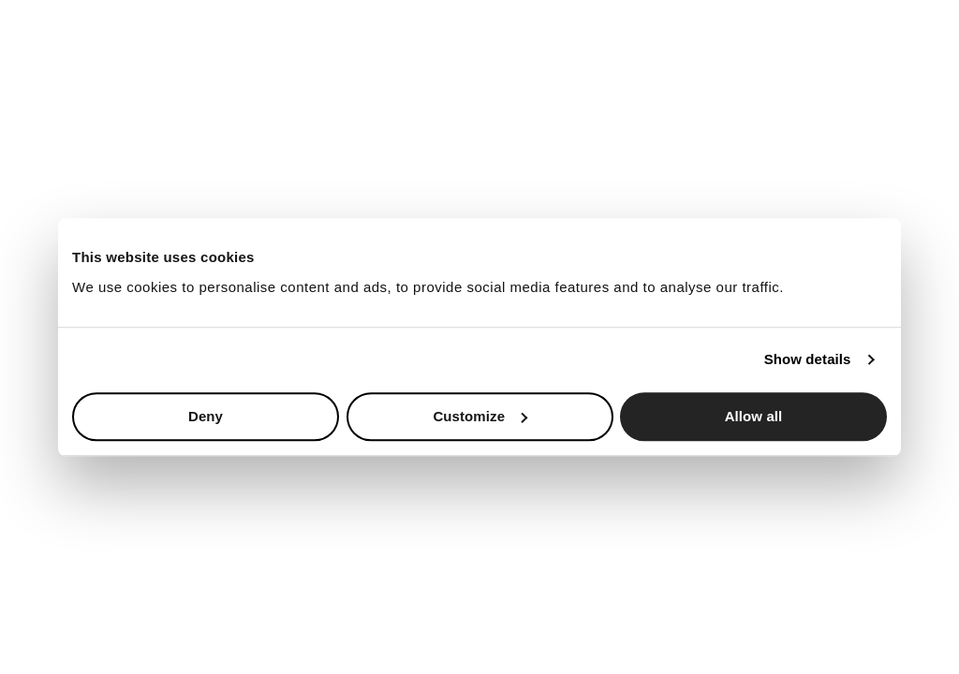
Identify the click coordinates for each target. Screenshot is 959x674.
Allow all (754, 416)
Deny (205, 416)
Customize (480, 416)
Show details (807, 359)
